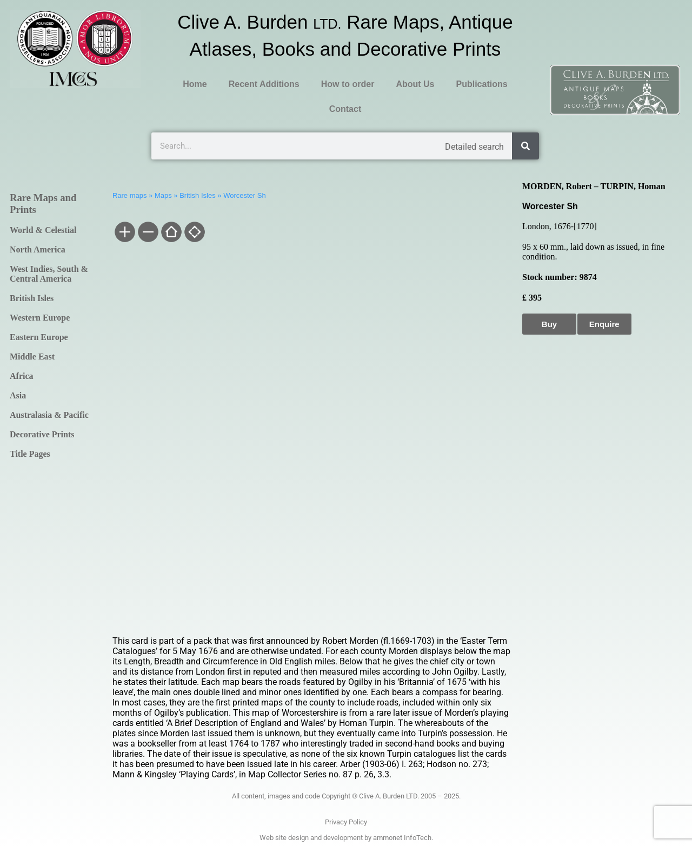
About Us (415, 84)
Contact (345, 109)
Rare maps (129, 195)
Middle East (32, 356)
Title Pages (30, 453)
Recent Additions (264, 84)
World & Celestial (43, 230)
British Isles (32, 298)
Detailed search (474, 147)
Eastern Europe (39, 337)
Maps (163, 195)
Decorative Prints (42, 434)
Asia (18, 395)
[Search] (525, 145)
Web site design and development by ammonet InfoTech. (346, 838)
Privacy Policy (346, 822)
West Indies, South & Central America (49, 273)
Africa (22, 376)
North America (37, 249)
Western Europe (40, 317)
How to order (348, 84)
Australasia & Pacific (49, 414)
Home (195, 84)
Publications (481, 84)
